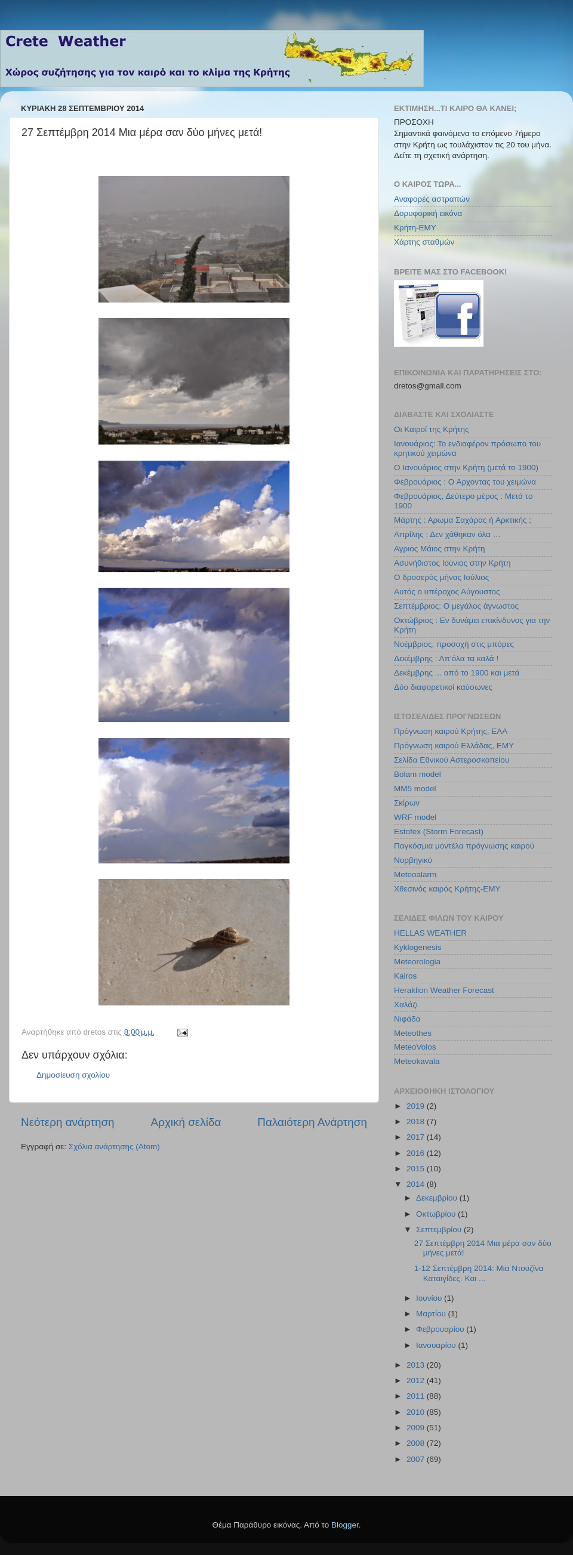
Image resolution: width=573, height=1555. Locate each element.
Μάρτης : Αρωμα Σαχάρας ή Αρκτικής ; (462, 520)
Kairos (405, 975)
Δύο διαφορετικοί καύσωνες (443, 687)
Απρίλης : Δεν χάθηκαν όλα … (447, 534)
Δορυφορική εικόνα (428, 213)
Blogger (345, 1524)
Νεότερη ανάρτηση (68, 1122)
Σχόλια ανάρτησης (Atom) (114, 1146)
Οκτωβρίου (437, 1214)
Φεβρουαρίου (441, 1329)
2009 (416, 1427)
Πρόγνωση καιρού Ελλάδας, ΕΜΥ (454, 745)
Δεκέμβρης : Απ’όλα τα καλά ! (446, 658)
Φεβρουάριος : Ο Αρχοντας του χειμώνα (465, 481)
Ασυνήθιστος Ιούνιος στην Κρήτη (452, 563)
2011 (416, 1396)
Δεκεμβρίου (438, 1197)
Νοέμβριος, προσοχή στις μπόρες (454, 644)
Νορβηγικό (413, 860)
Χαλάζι (406, 1004)
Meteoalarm (415, 874)
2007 (416, 1459)
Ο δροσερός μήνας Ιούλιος (441, 577)
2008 (416, 1443)
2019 (416, 1106)
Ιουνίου (430, 1298)
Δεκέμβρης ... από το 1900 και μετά (456, 672)
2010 (416, 1412)
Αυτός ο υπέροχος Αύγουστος (447, 591)
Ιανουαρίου (437, 1345)
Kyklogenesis (418, 947)
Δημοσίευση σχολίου (73, 1074)
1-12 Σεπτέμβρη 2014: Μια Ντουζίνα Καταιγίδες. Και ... (479, 1273)
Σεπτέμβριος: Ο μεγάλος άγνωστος (456, 605)
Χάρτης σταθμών (424, 241)
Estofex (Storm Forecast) (438, 831)
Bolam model (417, 774)
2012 (416, 1380)
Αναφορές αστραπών (432, 199)
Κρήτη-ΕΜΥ (415, 227)
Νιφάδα (407, 1018)
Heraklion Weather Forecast (444, 990)
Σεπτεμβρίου (440, 1229)
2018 (416, 1121)
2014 (416, 1184)
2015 (416, 1168)
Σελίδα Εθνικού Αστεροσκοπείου (451, 759)
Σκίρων (407, 802)
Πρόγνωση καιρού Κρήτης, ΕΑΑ (450, 731)
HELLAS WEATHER (430, 932)
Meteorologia (417, 961)
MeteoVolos (415, 1046)
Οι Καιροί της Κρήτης (431, 429)
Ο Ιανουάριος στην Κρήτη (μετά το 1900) (466, 467)
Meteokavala (417, 1061)
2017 (416, 1137)
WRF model (415, 817)
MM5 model (415, 788)
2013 (416, 1364)
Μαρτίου (432, 1313)
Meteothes (413, 1033)
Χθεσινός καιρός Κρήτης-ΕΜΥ (447, 888)
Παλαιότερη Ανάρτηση (312, 1122)
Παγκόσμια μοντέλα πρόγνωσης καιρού (464, 845)
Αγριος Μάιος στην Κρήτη (439, 548)
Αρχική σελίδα (186, 1122)
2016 (416, 1153)
